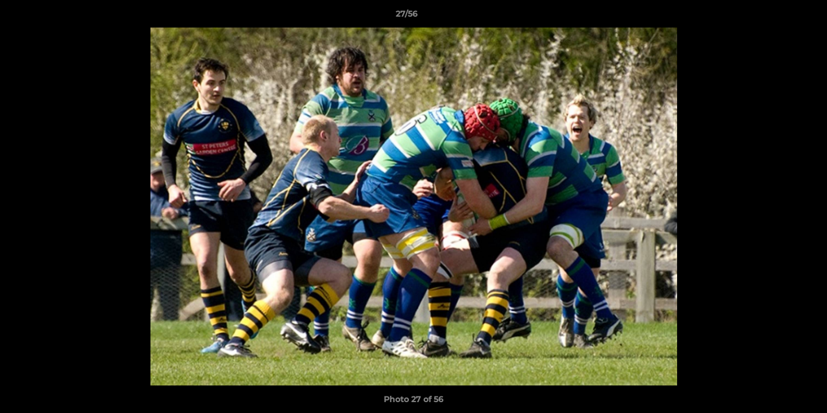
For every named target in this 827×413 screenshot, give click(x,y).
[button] (779, 16)
